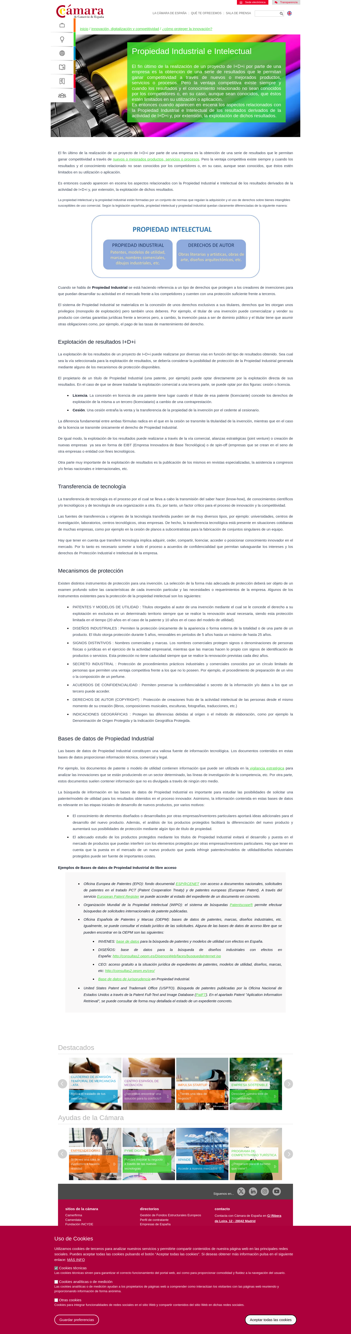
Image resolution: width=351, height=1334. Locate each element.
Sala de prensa (238, 13)
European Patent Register (118, 896)
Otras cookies (70, 1304)
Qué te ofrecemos (206, 13)
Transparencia (286, 2)
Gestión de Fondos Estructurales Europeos (170, 1215)
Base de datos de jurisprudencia (124, 979)
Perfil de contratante (154, 1220)
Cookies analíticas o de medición (85, 1285)
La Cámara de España (169, 13)
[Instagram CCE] (265, 1191)
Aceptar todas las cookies (271, 1324)
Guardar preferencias (76, 1324)
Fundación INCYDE (79, 1224)
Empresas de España (155, 1224)
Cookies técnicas (73, 1272)
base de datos (127, 941)
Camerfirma (73, 1215)
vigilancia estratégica (266, 768)
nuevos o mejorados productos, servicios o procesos (156, 159)
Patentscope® (241, 905)
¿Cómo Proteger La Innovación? (187, 29)
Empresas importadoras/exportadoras (166, 1229)
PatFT (201, 994)
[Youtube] (277, 1191)
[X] (241, 1191)
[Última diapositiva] (62, 1084)
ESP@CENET (187, 884)
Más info (76, 1263)
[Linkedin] (253, 1191)
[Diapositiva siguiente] (288, 1084)
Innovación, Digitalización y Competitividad (125, 29)
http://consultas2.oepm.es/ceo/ (130, 971)
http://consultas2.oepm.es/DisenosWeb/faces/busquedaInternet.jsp (167, 956)
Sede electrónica (252, 2)
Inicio (84, 29)
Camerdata (73, 1220)
